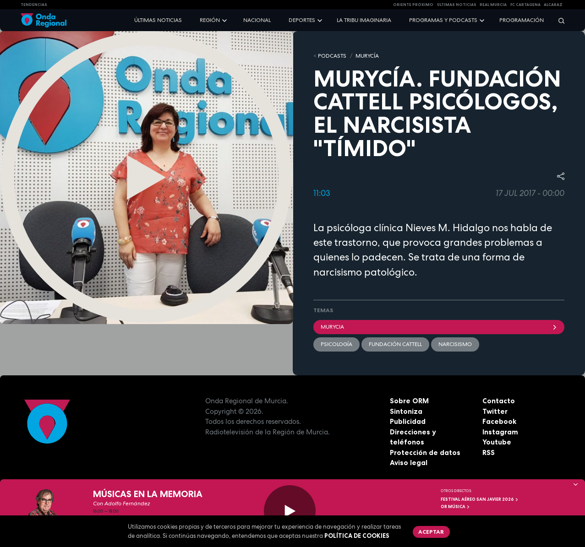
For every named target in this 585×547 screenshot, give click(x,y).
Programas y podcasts (443, 20)
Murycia (439, 326)
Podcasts (332, 56)
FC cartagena (525, 4)
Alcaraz (553, 4)
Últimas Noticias (456, 4)
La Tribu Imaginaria (364, 20)
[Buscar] (558, 20)
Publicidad (408, 421)
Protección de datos (425, 452)
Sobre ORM (409, 400)
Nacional (257, 20)
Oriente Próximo (413, 4)
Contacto (498, 400)
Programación (521, 20)
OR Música (455, 506)
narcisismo (455, 344)
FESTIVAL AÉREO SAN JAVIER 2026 (480, 499)
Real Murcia (493, 4)
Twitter (495, 411)
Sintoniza (406, 411)
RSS (488, 452)
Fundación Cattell (395, 344)
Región (210, 20)
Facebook (499, 421)
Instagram (500, 432)
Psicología (336, 344)
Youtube (496, 442)
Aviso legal (408, 462)
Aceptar (431, 531)
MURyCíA (367, 56)
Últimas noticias (158, 20)
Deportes (302, 20)
